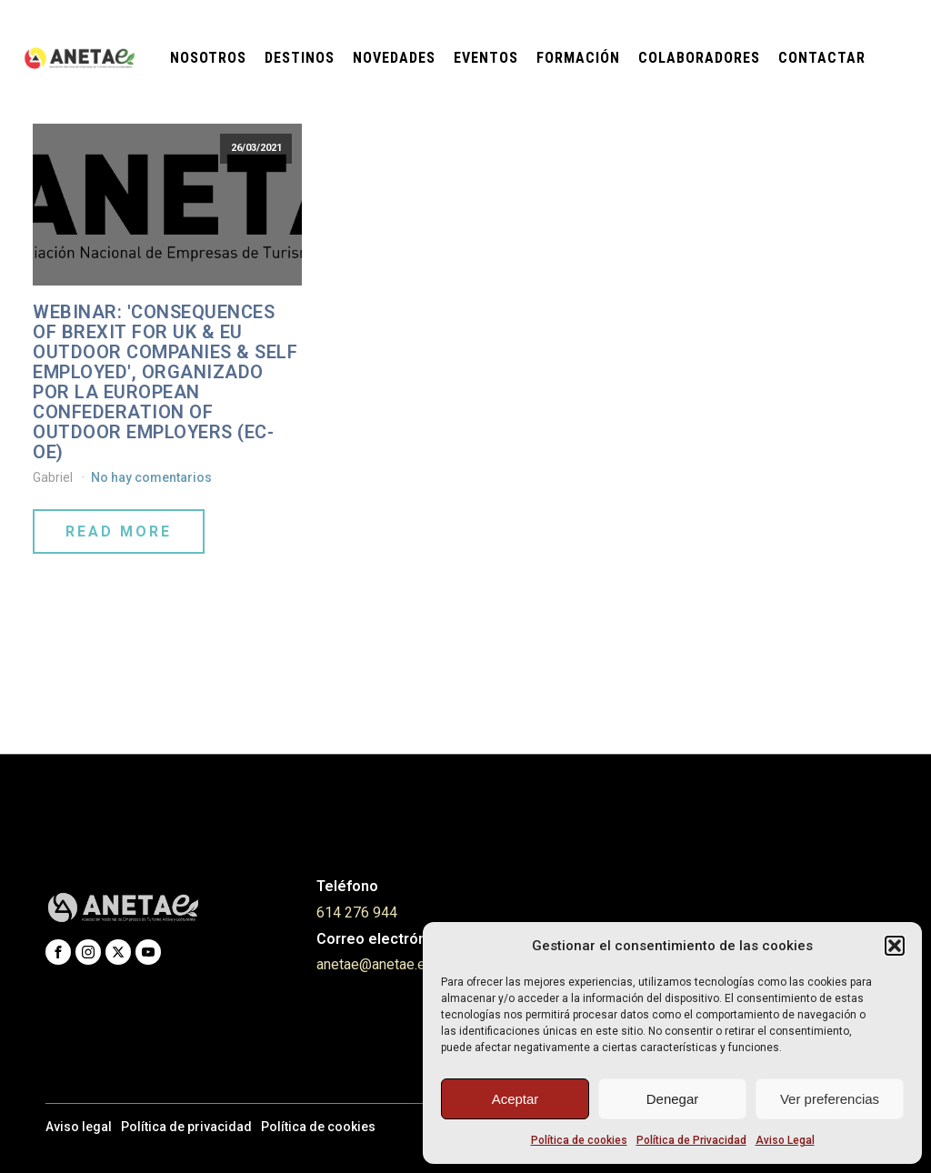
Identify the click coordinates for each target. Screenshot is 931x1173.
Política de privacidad (186, 1126)
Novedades (394, 57)
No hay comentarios (151, 477)
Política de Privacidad (691, 1140)
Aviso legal (78, 1126)
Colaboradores (699, 57)
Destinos (300, 57)
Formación (578, 57)
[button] (895, 946)
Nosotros (208, 57)
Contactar (822, 57)
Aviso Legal (785, 1140)
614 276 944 (356, 912)
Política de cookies (579, 1140)
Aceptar (515, 1099)
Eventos (486, 57)
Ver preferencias (829, 1099)
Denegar (672, 1099)
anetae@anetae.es (375, 964)
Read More (118, 531)
